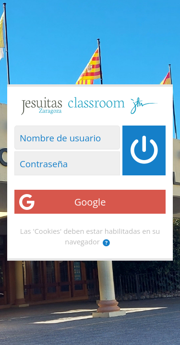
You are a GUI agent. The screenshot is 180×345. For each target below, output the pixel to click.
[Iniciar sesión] (144, 150)
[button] (106, 243)
